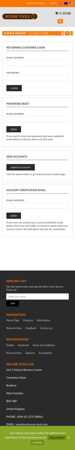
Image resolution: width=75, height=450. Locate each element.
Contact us (46, 328)
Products (28, 320)
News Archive (14, 328)
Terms (43, 345)
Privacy (14, 353)
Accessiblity (45, 353)
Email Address (15, 57)
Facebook (23, 345)
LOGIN (53, 3)
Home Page (12, 320)
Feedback (31, 328)
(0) (58, 13)
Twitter (10, 345)
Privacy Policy (57, 437)
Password (12, 72)
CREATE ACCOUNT (36, 3)
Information (43, 320)
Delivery (30, 353)
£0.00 (67, 13)
